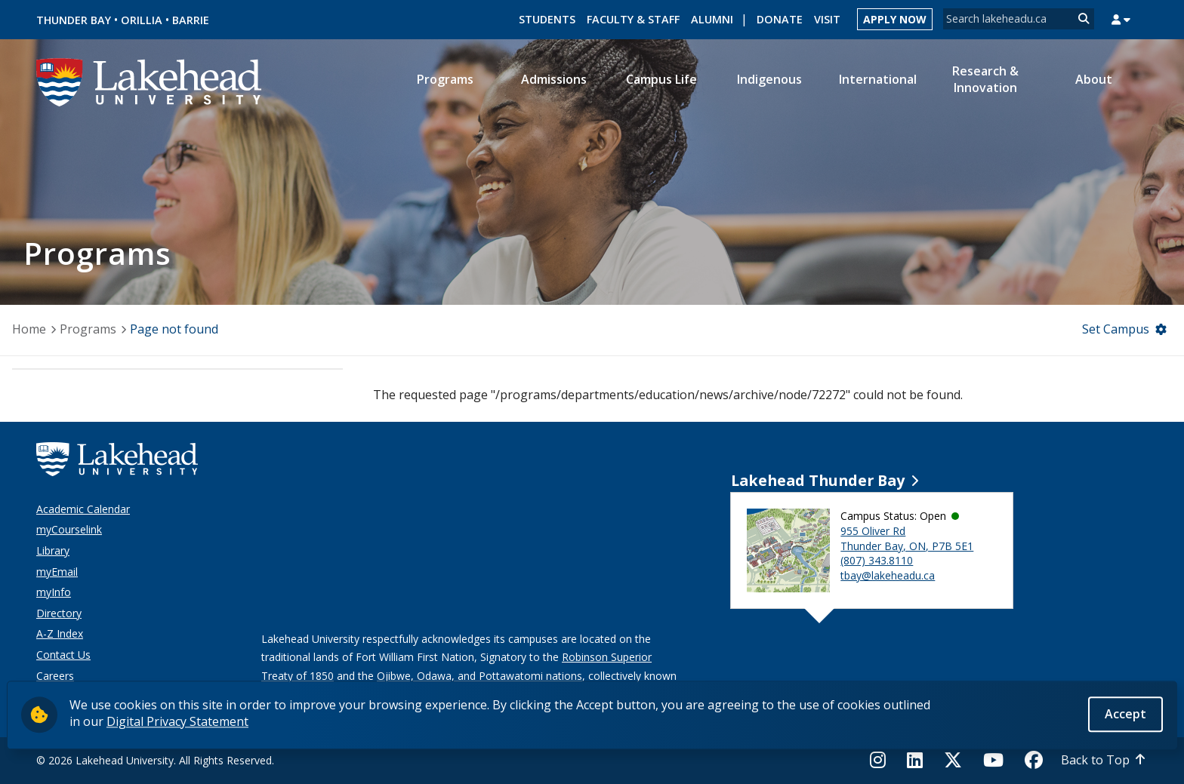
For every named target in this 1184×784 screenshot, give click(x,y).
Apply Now (895, 19)
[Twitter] (953, 759)
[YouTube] (993, 759)
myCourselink (69, 529)
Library (52, 550)
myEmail (57, 571)
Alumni (712, 19)
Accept (1125, 714)
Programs (88, 329)
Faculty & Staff (633, 19)
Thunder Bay (73, 20)
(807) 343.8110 (876, 560)
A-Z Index (59, 633)
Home (29, 329)
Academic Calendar (83, 509)
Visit (827, 19)
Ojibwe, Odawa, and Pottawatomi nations (479, 676)
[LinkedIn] (915, 759)
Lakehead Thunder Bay (818, 480)
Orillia (141, 20)
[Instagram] (882, 759)
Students (547, 19)
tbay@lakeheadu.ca (887, 575)
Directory (59, 613)
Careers (55, 676)
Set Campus (1115, 329)
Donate (780, 19)
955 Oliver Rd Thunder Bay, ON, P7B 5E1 (906, 538)
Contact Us (63, 654)
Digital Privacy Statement (177, 722)
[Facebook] (1034, 759)
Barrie (190, 20)
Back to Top (1095, 760)
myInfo (53, 592)
